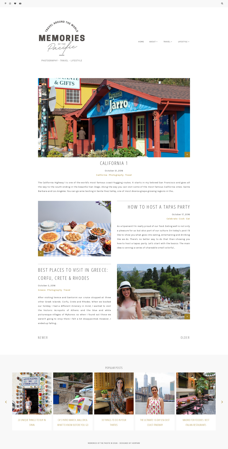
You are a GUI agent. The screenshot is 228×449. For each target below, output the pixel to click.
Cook (182, 218)
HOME (141, 42)
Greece (42, 290)
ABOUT (152, 42)
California (101, 175)
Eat (188, 218)
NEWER (43, 337)
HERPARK (136, 443)
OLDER (185, 337)
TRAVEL (167, 42)
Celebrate (172, 218)
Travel (128, 175)
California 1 (114, 163)
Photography (116, 175)
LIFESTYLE (183, 42)
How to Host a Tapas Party (159, 206)
